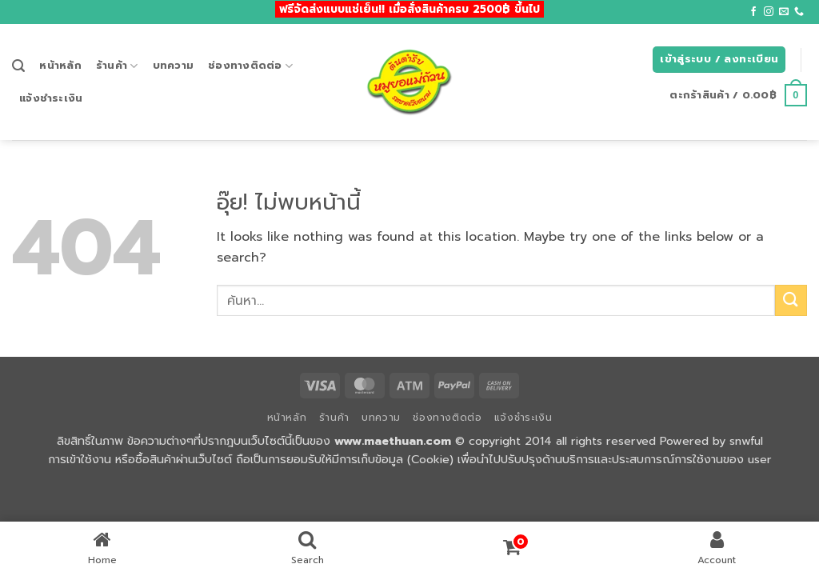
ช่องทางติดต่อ (250, 66)
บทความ (173, 65)
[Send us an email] (784, 12)
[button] (18, 66)
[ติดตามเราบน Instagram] (768, 12)
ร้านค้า (117, 66)
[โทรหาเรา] (799, 12)
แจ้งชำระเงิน (50, 98)
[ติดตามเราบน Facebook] (753, 12)
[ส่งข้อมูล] (791, 300)
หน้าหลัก (60, 65)
